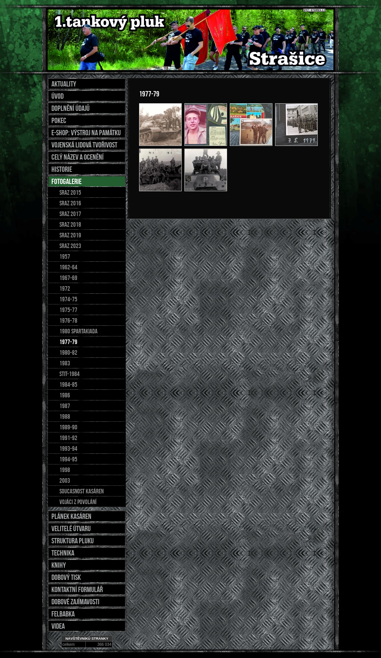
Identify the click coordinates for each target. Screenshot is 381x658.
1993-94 (68, 448)
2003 (64, 480)
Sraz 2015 (70, 192)
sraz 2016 (70, 203)
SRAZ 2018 (70, 224)
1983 (64, 363)
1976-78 (68, 320)
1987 (64, 405)
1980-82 (68, 352)
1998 (64, 469)
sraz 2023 (70, 245)
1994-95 (68, 459)
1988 (64, 416)
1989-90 (68, 427)
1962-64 (68, 267)
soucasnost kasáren (81, 491)
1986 (64, 395)
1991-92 (68, 437)
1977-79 (68, 341)
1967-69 (68, 277)
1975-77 (68, 309)
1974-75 (68, 299)
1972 (64, 288)
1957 (64, 256)
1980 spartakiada (78, 331)
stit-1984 (69, 373)
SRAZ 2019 (70, 235)
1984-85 (68, 384)
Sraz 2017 (70, 213)
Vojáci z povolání (77, 501)
